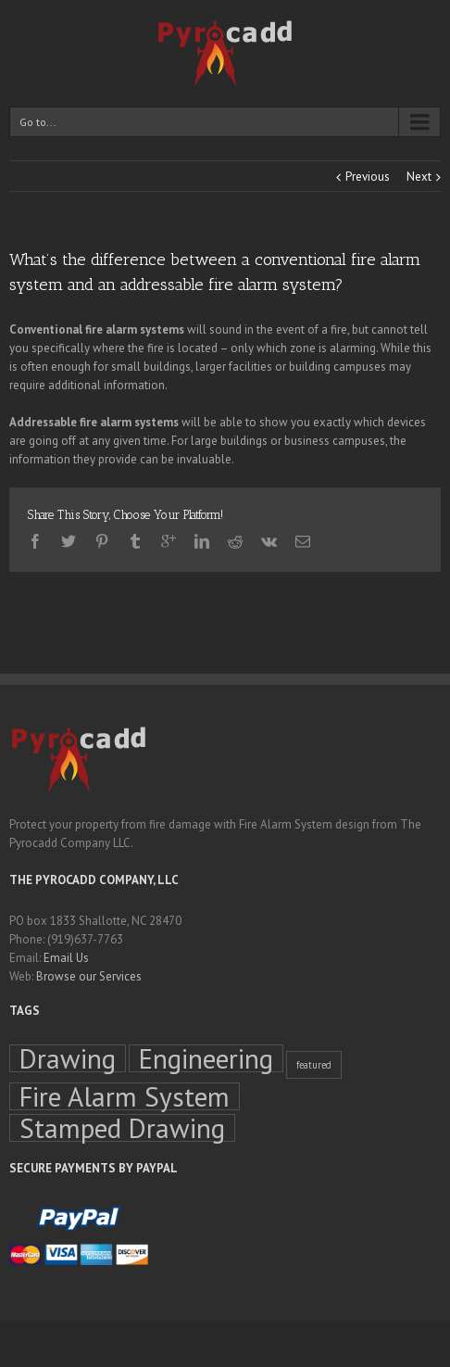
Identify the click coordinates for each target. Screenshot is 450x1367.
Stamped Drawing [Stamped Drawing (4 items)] (122, 1128)
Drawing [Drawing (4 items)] (67, 1058)
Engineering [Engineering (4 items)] (206, 1058)
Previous (367, 176)
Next (418, 176)
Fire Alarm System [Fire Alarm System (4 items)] (124, 1096)
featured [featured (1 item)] (313, 1064)
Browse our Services (89, 976)
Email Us (66, 958)
